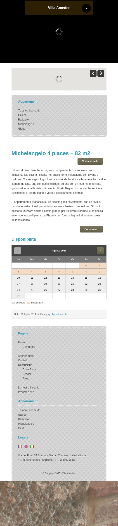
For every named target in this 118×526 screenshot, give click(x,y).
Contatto (23, 360)
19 (45, 283)
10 (18, 277)
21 (72, 283)
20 (59, 283)
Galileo (22, 115)
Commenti (29, 346)
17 (18, 283)
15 (86, 277)
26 (45, 290)
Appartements (59, 314)
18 (32, 283)
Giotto (21, 128)
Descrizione (25, 365)
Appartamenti (26, 356)
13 (59, 277)
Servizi (27, 374)
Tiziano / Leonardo (29, 110)
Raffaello (23, 119)
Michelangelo (26, 124)
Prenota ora (91, 229)
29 (86, 290)
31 (18, 296)
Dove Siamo (30, 369)
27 (59, 290)
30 (99, 290)
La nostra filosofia (28, 387)
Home (21, 342)
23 (99, 283)
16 (99, 277)
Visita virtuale (90, 161)
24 (18, 290)
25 (32, 290)
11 (32, 277)
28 (72, 290)
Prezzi (26, 378)
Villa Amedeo (59, 8)
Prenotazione (26, 392)
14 (72, 277)
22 (86, 283)
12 (45, 277)
